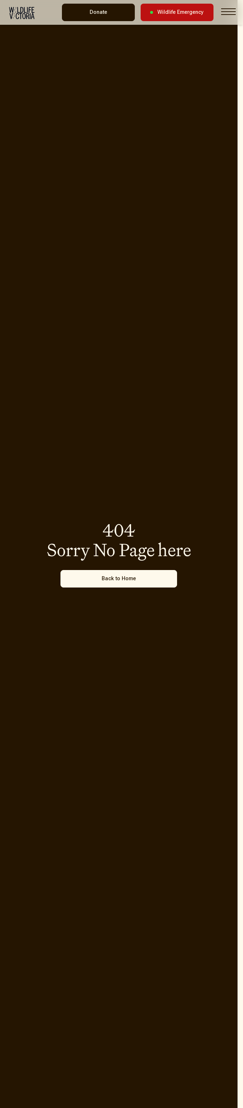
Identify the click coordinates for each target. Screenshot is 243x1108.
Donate (98, 12)
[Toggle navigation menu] (228, 11)
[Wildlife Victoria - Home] (22, 13)
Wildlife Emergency (177, 12)
